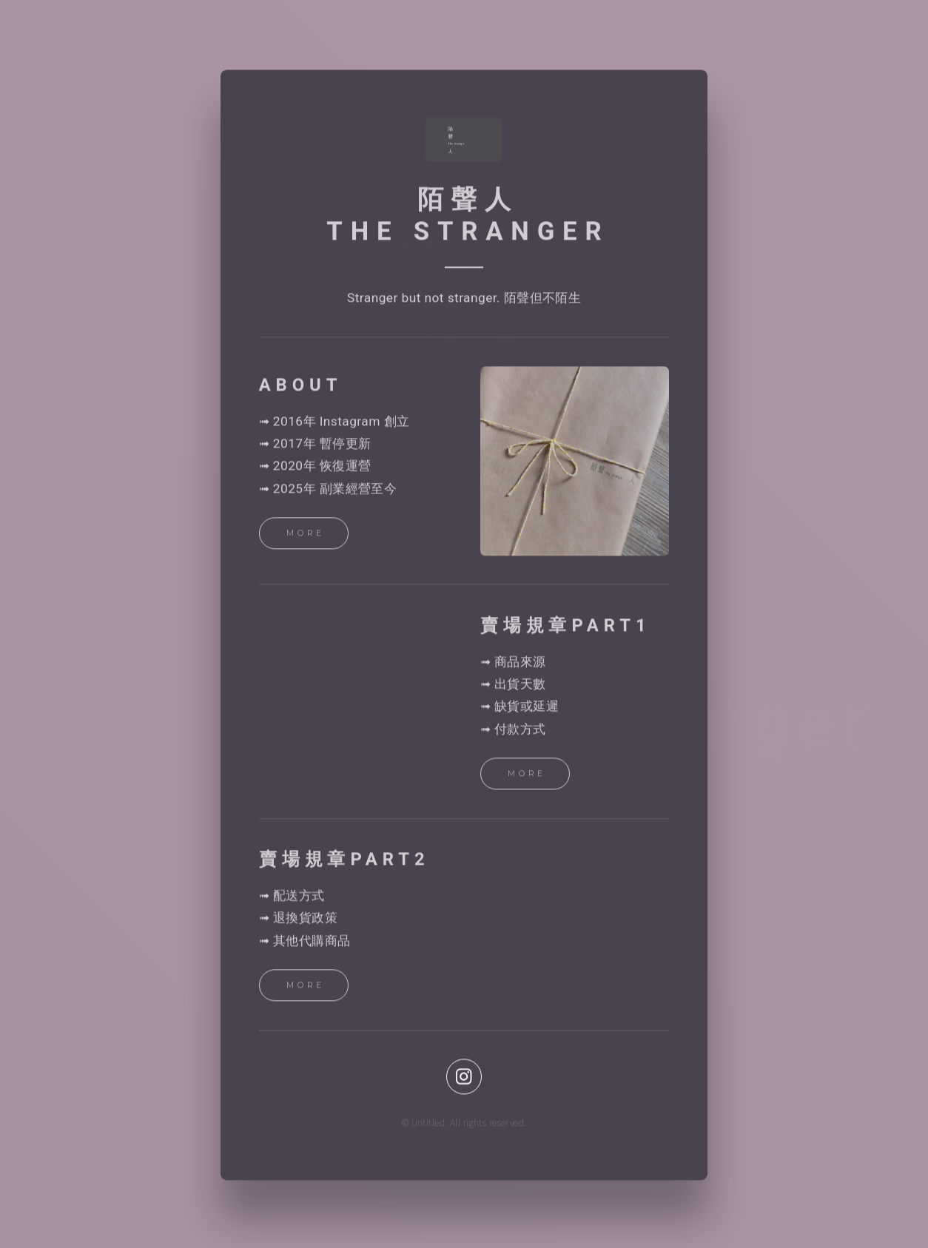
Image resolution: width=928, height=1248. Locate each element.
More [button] (306, 536)
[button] (464, 1079)
